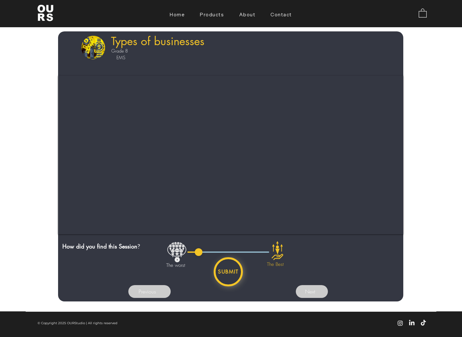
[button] (423, 13)
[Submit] (228, 271)
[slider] (198, 252)
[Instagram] (400, 323)
